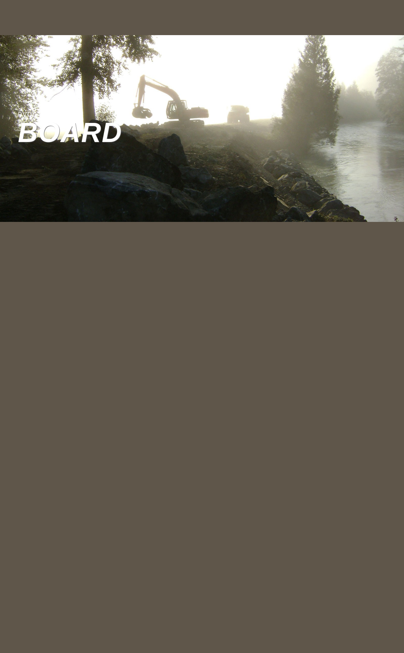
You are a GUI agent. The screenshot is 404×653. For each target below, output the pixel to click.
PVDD (27, 114)
